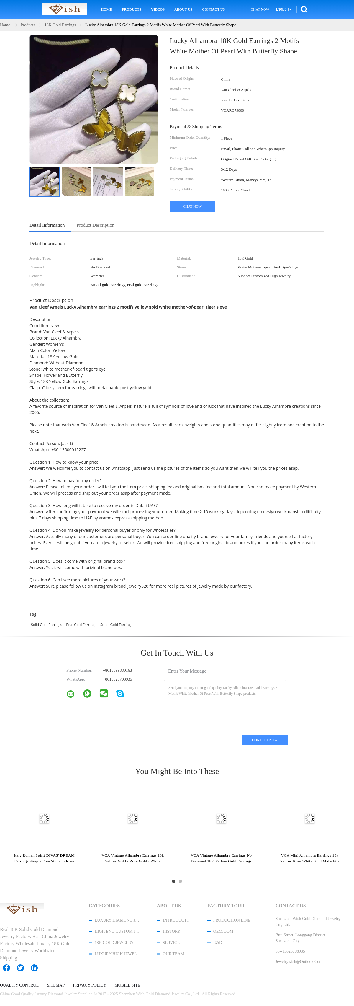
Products (131, 9)
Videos (158, 9)
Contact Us (213, 9)
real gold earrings (81, 624)
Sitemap (56, 985)
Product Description (95, 225)
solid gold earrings (46, 624)
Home (106, 9)
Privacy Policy (89, 985)
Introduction (177, 920)
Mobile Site (127, 985)
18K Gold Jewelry (114, 942)
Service (171, 942)
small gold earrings (116, 624)
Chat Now (260, 9)
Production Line (231, 920)
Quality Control (19, 985)
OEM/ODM (223, 931)
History (172, 931)
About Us (183, 9)
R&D (217, 942)
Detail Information (47, 225)
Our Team (173, 954)
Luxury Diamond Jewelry (118, 920)
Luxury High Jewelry (118, 954)
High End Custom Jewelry (118, 931)
